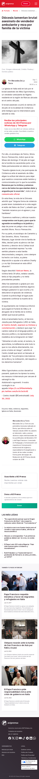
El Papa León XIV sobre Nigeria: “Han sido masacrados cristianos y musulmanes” (19, 548)
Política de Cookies (27, 752)
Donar (25, 3)
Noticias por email (7, 749)
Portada (6, 11)
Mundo (15, 11)
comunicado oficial (11, 195)
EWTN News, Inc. (27, 728)
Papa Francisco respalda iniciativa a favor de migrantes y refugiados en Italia (19, 598)
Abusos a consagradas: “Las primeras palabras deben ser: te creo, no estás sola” (19, 539)
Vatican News (22, 271)
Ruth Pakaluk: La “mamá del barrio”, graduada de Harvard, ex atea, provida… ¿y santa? (20, 556)
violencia (16, 409)
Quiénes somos (26, 749)
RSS (3, 755)
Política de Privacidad (27, 755)
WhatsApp (19, 140)
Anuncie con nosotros (8, 752)
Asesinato (17, 412)
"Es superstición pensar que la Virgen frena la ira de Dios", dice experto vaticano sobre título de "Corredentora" (20, 522)
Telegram (19, 146)
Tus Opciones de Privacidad (28, 762)
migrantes (24, 409)
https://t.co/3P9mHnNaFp (20, 389)
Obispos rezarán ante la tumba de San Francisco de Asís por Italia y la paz (19, 646)
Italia (10, 409)
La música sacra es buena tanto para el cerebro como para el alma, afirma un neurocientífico (20, 531)
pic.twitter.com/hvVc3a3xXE (15, 392)
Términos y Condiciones (28, 758)
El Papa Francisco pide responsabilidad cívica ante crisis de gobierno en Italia (17, 693)
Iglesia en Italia (7, 412)
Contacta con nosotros (15, 731)
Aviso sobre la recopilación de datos (28, 767)
